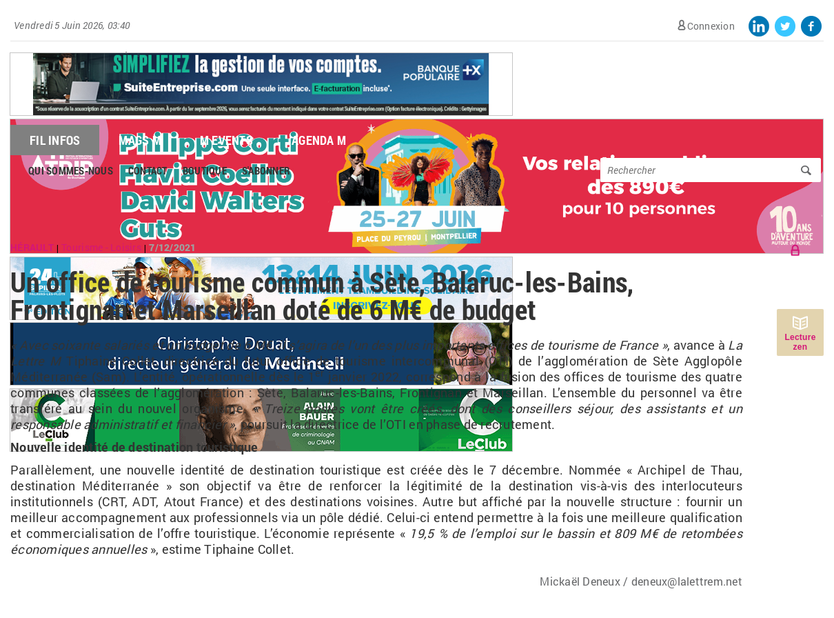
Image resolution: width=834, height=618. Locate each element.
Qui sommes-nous (70, 170)
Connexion (711, 25)
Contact (147, 170)
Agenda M (319, 140)
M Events (226, 140)
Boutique (205, 170)
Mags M (140, 140)
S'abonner (266, 170)
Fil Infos (55, 140)
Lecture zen (799, 342)
